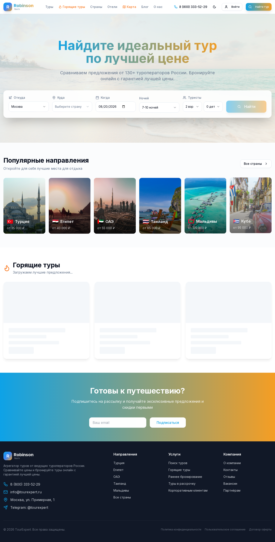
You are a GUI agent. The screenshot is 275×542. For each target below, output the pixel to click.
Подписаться (168, 426)
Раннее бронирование (185, 476)
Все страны (256, 165)
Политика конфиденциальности (181, 529)
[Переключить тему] (214, 7)
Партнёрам (231, 490)
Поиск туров (177, 463)
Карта (129, 7)
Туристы (192, 98)
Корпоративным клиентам (188, 490)
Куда (58, 98)
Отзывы (229, 476)
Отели (112, 7)
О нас (158, 7)
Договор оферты (260, 529)
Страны (96, 7)
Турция (118, 463)
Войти (232, 7)
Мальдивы (121, 490)
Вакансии (230, 483)
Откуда (17, 98)
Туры (49, 7)
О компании (232, 463)
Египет (118, 470)
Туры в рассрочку (182, 483)
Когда (103, 98)
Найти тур (258, 7)
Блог (144, 7)
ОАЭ (116, 476)
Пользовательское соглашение (225, 529)
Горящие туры (71, 7)
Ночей (144, 98)
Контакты (230, 470)
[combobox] (159, 108)
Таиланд (119, 483)
